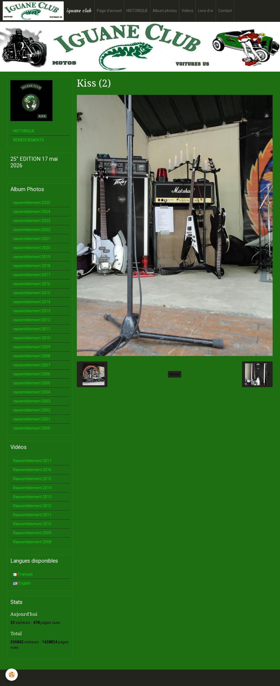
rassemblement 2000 (31, 428)
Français (23, 574)
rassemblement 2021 (31, 239)
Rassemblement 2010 (32, 524)
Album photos (165, 10)
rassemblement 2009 (31, 347)
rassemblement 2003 (31, 401)
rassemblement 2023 (31, 220)
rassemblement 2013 (31, 311)
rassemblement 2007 (31, 365)
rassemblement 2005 (31, 383)
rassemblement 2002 (31, 410)
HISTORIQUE (137, 10)
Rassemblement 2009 (32, 533)
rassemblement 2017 (31, 275)
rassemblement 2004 (31, 392)
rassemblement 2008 (31, 356)
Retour (175, 374)
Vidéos (187, 10)
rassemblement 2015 (31, 293)
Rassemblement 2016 (32, 470)
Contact (225, 10)
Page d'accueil (109, 10)
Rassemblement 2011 (32, 515)
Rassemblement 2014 (32, 488)
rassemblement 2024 (31, 211)
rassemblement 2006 (31, 374)
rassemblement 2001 (31, 419)
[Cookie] (11, 675)
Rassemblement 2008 (32, 542)
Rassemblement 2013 (32, 497)
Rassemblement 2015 (32, 479)
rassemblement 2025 (31, 202)
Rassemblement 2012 (32, 506)
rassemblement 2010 (31, 338)
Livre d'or (206, 10)
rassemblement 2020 (31, 248)
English (22, 583)
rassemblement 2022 (31, 229)
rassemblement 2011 (31, 329)
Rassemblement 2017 (32, 461)
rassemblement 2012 (31, 320)
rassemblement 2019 (31, 257)
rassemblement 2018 (31, 266)
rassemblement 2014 (31, 302)
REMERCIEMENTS (28, 140)
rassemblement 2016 (31, 284)
